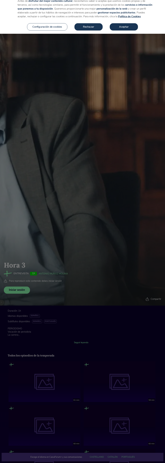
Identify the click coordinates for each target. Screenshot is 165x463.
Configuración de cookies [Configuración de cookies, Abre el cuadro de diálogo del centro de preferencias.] (47, 23)
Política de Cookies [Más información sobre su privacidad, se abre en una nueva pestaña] (129, 13)
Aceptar (124, 23)
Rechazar (88, 23)
